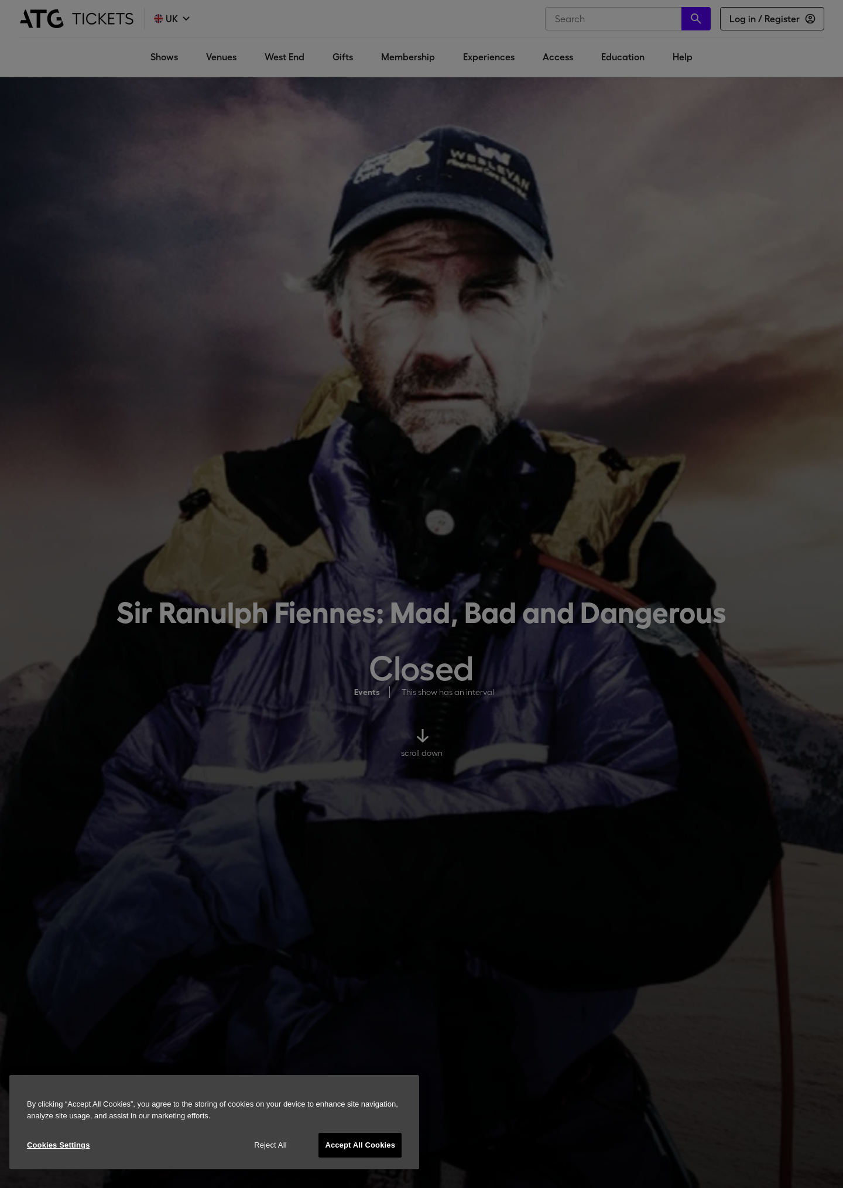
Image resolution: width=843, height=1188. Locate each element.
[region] (214, 1122)
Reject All (270, 1145)
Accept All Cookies (360, 1145)
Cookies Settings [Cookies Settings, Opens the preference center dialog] (58, 1145)
